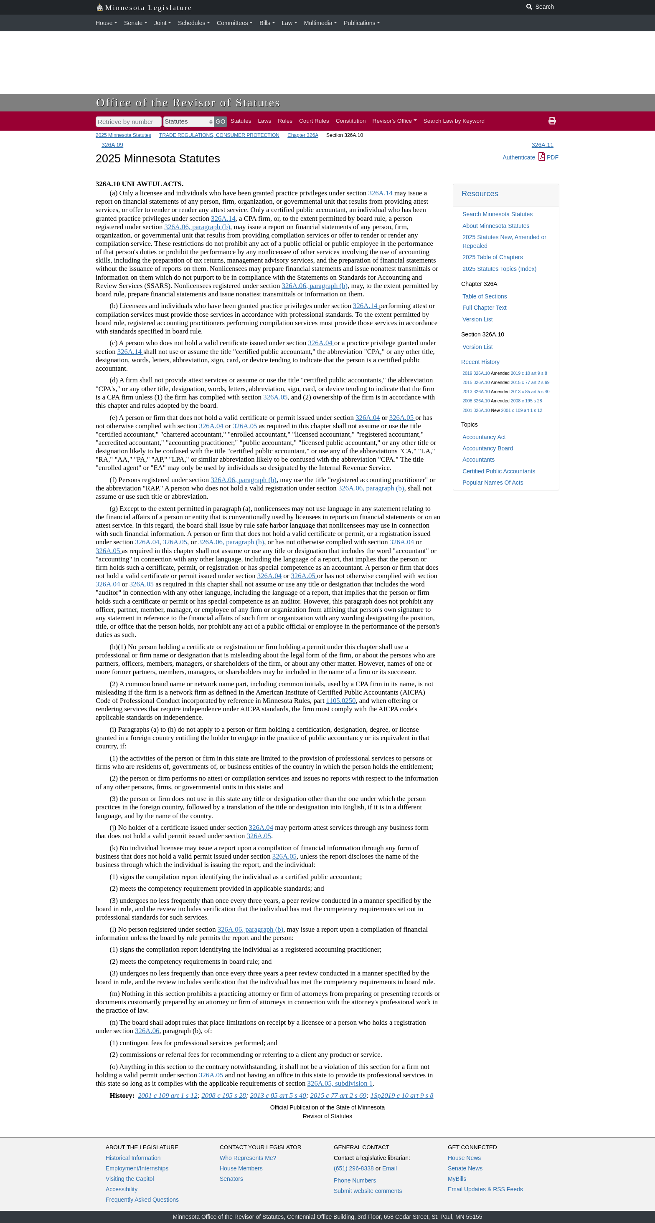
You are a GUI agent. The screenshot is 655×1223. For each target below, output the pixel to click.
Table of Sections (484, 296)
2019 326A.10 (476, 373)
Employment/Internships (137, 1168)
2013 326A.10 (476, 391)
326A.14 (381, 193)
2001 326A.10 (476, 410)
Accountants (478, 459)
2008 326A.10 (476, 400)
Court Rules (314, 121)
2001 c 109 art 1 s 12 (521, 410)
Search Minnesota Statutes (497, 214)
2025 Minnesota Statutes (123, 135)
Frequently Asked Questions (142, 1199)
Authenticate (519, 157)
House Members (241, 1168)
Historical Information (133, 1158)
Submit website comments (368, 1191)
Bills (264, 23)
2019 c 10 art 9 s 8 (529, 373)
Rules (285, 121)
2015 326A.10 (476, 382)
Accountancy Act (484, 437)
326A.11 (542, 145)
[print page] (552, 121)
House (104, 23)
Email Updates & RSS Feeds (485, 1189)
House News (464, 1158)
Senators (231, 1178)
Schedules (191, 23)
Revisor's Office (392, 121)
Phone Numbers (355, 1180)
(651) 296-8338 (354, 1168)
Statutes (241, 121)
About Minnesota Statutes (495, 225)
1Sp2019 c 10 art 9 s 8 (402, 1095)
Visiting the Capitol (130, 1178)
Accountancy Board (487, 448)
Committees (232, 23)
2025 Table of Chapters (492, 257)
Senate (133, 23)
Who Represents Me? (248, 1158)
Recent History (480, 362)
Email (389, 1168)
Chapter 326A (302, 135)
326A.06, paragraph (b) (198, 227)
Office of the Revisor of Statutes (188, 102)
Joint (160, 23)
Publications (360, 23)
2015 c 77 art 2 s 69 (530, 382)
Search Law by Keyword (454, 121)
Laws (265, 121)
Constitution (351, 121)
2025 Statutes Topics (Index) (499, 268)
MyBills (457, 1178)
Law (287, 23)
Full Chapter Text (484, 307)
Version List (477, 319)
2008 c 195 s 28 (526, 400)
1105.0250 (341, 701)
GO (221, 121)
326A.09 (112, 145)
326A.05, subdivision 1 (340, 1083)
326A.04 (321, 343)
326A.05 (275, 397)
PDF (548, 157)
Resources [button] (480, 193)
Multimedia (318, 23)
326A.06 (147, 1031)
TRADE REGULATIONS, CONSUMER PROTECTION (219, 135)
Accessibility (121, 1189)
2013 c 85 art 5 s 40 (530, 391)
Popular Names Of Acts (492, 482)
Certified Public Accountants (498, 471)
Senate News (465, 1168)
